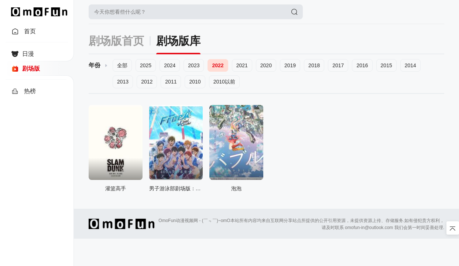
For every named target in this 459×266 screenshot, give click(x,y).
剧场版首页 (116, 41)
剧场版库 (178, 41)
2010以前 (224, 82)
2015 (386, 65)
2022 (217, 65)
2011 (171, 82)
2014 (410, 65)
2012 (147, 82)
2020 (266, 65)
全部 (122, 65)
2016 (362, 65)
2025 (145, 65)
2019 (290, 65)
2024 (169, 65)
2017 (338, 65)
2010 (195, 82)
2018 (314, 65)
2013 (123, 82)
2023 (193, 65)
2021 (242, 65)
